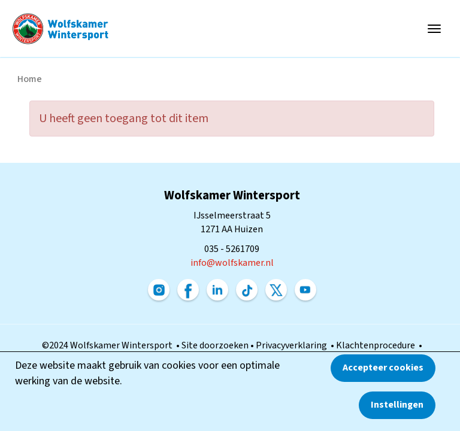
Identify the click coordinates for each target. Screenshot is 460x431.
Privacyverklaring (293, 345)
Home (29, 79)
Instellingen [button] (397, 404)
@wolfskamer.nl (232, 262)
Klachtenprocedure (377, 345)
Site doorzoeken (215, 345)
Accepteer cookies (383, 367)
